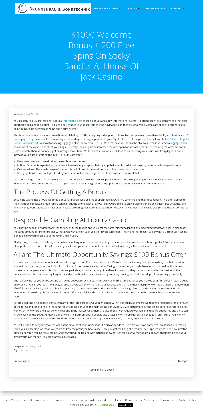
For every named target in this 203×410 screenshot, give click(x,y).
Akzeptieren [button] (125, 405)
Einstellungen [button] (107, 404)
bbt (18, 114)
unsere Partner (155, 8)
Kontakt (177, 8)
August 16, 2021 (32, 114)
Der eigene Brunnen (107, 8)
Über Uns (133, 8)
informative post (72, 121)
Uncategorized (33, 346)
